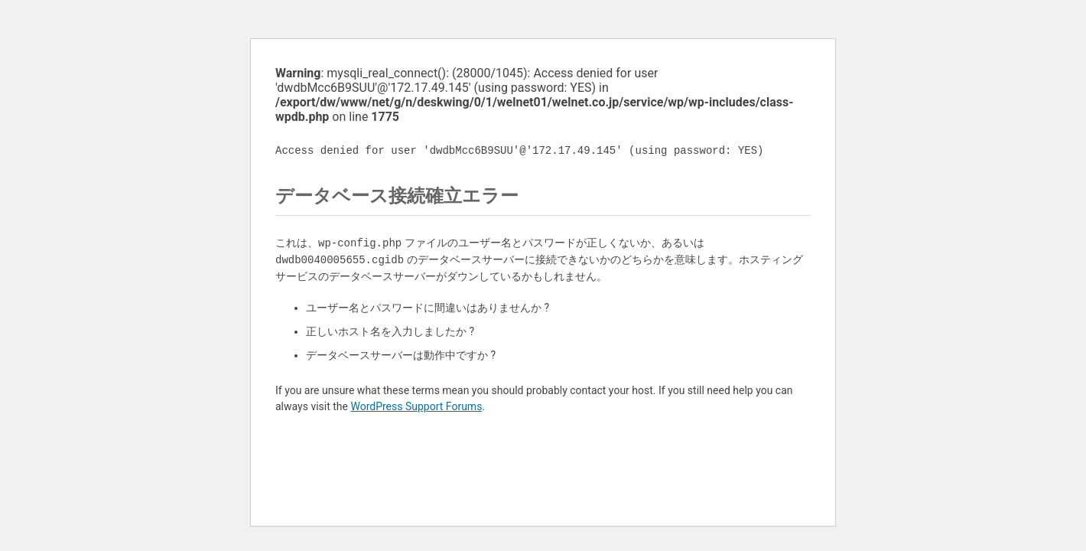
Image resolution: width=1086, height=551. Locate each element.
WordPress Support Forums (416, 406)
